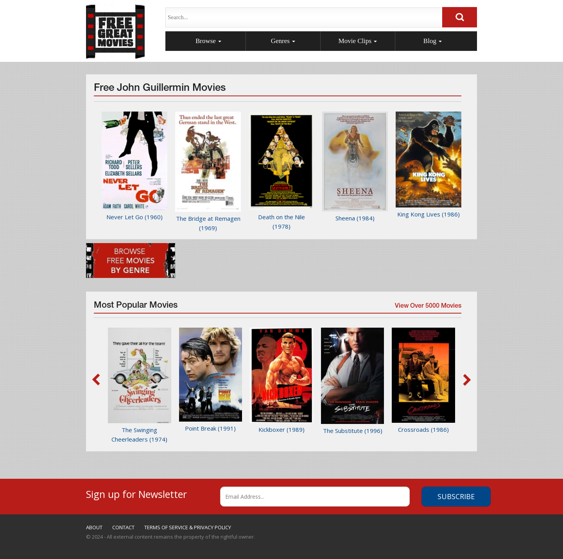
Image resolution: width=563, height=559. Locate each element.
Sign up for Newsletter (136, 493)
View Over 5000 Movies (427, 308)
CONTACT (123, 527)
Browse (208, 41)
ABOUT (94, 527)
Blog (432, 41)
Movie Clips (358, 41)
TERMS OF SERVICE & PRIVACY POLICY (187, 527)
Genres (283, 41)
